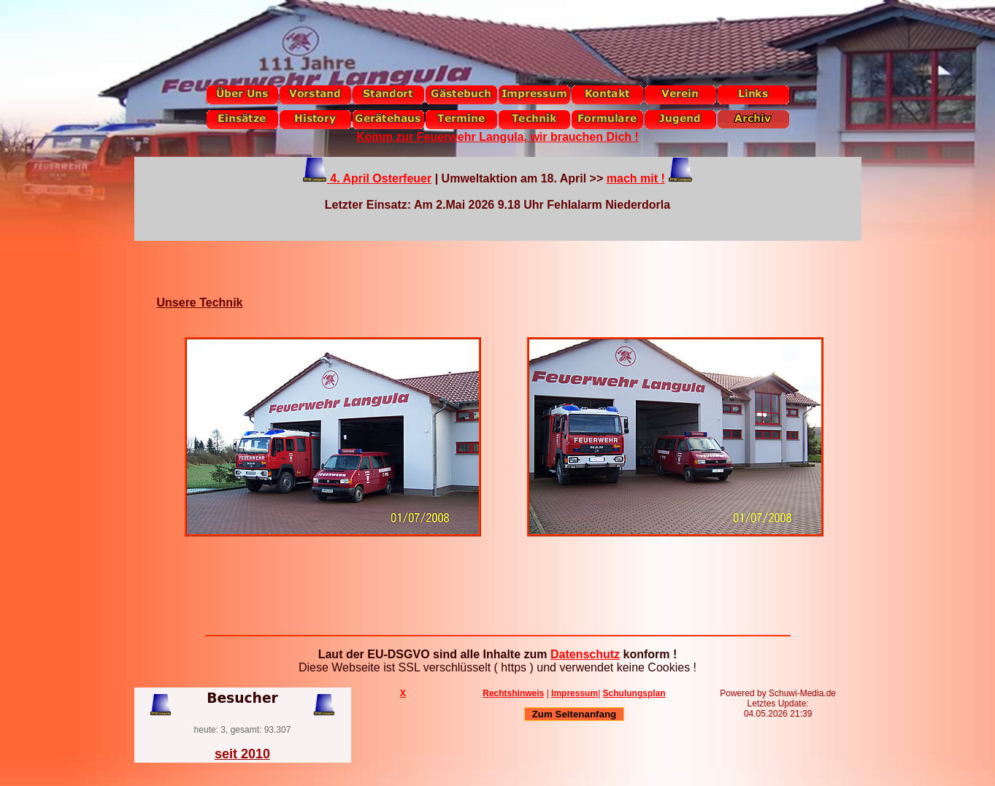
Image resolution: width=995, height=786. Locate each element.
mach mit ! (636, 178)
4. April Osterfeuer (379, 178)
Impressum (574, 693)
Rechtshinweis (513, 693)
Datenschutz (585, 654)
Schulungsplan (634, 693)
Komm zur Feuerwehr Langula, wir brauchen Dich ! (497, 137)
